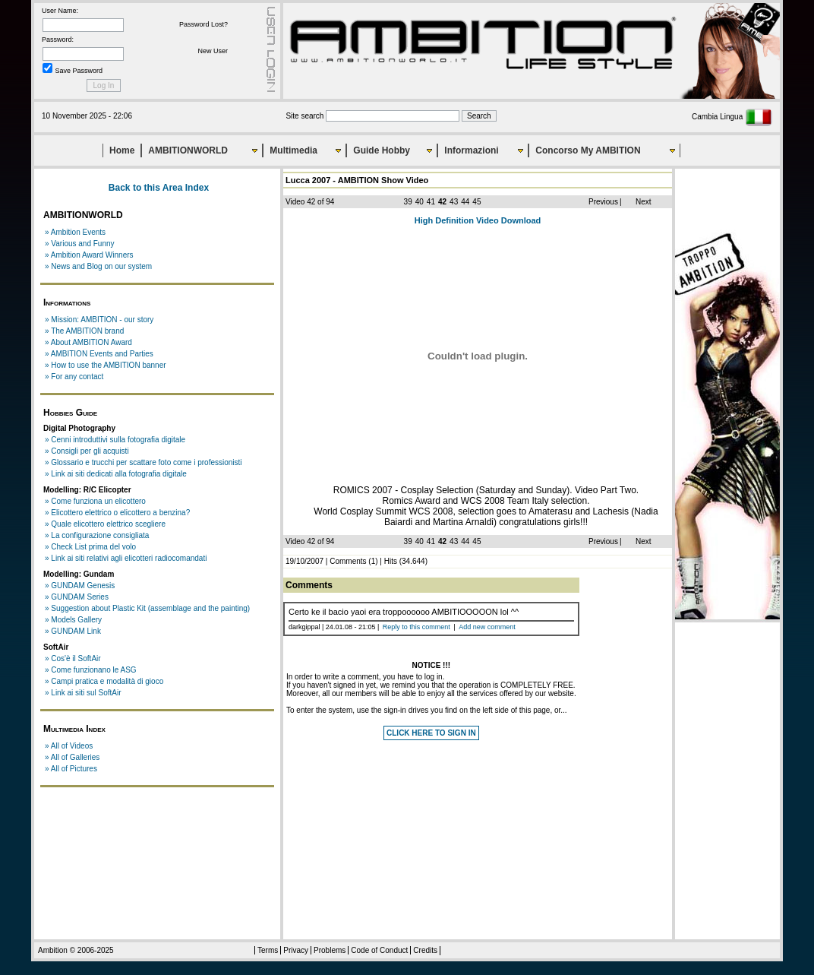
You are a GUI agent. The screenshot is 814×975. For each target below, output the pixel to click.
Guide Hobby (381, 150)
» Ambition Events (75, 232)
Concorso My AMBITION (587, 150)
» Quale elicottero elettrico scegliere (105, 524)
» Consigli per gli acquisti (87, 451)
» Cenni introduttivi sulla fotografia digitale (115, 439)
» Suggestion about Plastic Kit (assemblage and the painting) (147, 608)
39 (408, 202)
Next (644, 202)
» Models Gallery (73, 620)
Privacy (295, 950)
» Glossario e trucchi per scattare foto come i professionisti (143, 462)
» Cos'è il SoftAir (73, 658)
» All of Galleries (72, 757)
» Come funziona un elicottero (95, 501)
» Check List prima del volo (90, 547)
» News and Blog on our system (98, 266)
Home (121, 150)
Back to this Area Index (159, 187)
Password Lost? (203, 24)
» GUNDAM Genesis (80, 585)
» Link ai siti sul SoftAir (83, 693)
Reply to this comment (416, 627)
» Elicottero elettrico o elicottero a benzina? (117, 512)
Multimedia (293, 150)
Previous (603, 202)
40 (419, 202)
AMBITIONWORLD (188, 150)
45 (476, 202)
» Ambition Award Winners (89, 255)
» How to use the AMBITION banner (105, 365)
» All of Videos (69, 746)
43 (454, 202)
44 (465, 202)
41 (431, 202)
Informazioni (471, 150)
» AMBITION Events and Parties (99, 354)
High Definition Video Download (478, 220)
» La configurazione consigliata (97, 535)
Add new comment (487, 627)
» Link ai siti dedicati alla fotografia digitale (116, 474)
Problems (329, 950)
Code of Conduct (379, 950)
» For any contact (74, 376)
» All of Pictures (71, 768)
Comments (348, 561)
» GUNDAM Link (73, 631)
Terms (267, 950)
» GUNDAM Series (77, 597)
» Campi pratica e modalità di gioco (104, 681)
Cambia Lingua (732, 116)
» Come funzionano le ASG (91, 670)
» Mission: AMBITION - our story (99, 319)
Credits (425, 950)
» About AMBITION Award (88, 342)
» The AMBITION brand (84, 331)
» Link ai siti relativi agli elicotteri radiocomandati (126, 558)
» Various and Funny (80, 243)
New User (212, 51)
